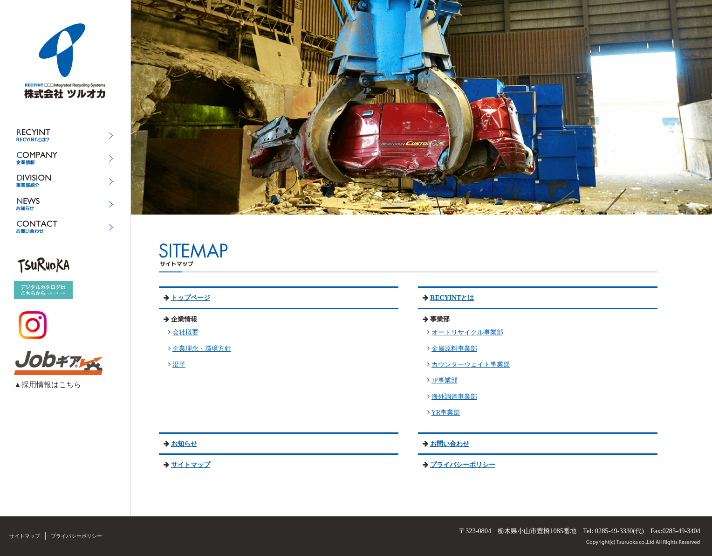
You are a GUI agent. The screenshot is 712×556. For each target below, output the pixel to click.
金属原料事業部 (454, 348)
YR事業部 (445, 412)
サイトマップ (190, 464)
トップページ (190, 297)
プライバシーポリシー (462, 464)
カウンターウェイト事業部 (470, 364)
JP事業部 (444, 380)
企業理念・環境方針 (201, 348)
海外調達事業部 (454, 396)
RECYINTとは (452, 297)
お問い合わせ (449, 443)
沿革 (178, 364)
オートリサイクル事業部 (467, 332)
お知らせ (184, 443)
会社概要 (185, 332)
